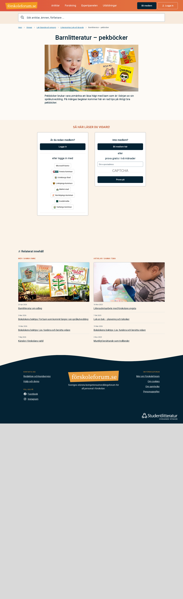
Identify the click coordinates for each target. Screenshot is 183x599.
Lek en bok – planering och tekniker (111, 319)
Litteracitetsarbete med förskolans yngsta (115, 308)
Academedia (62, 201)
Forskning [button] (70, 5)
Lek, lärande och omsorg (46, 27)
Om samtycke (152, 386)
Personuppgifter (151, 391)
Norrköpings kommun (62, 195)
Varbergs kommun (63, 207)
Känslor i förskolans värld (30, 340)
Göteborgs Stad (63, 177)
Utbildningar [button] (110, 5)
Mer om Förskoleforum (148, 376)
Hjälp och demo (31, 381)
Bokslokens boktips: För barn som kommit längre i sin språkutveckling (53, 319)
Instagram (33, 399)
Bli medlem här (120, 146)
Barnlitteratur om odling (30, 308)
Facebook (33, 393)
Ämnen (29, 27)
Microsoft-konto (62, 165)
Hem (20, 27)
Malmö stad (63, 189)
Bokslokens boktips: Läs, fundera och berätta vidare (44, 330)
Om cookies (154, 381)
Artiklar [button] (55, 5)
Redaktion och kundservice (37, 376)
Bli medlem (147, 5)
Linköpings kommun (62, 183)
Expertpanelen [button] (89, 5)
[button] (168, 5)
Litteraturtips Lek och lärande (72, 27)
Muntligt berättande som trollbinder (111, 340)
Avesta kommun (63, 171)
